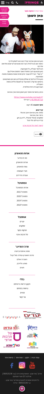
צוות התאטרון (22, 166)
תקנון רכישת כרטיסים (22, 284)
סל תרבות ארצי (22, 234)
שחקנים (22, 225)
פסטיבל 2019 (22, 200)
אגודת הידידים (22, 175)
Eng (7, 2)
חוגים (22, 268)
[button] (12, 2)
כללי (22, 279)
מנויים (22, 292)
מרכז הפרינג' (22, 246)
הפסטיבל (22, 183)
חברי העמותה (22, 171)
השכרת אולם (22, 259)
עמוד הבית (39, 11)
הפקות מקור (29, 11)
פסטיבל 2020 (22, 196)
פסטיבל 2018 (22, 204)
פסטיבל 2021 (22, 192)
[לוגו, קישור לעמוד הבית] (32, 3)
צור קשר (22, 297)
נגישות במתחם (22, 288)
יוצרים (22, 221)
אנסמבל (22, 217)
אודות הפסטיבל (22, 187)
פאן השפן (35, 15)
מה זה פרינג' (22, 158)
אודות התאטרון (22, 153)
